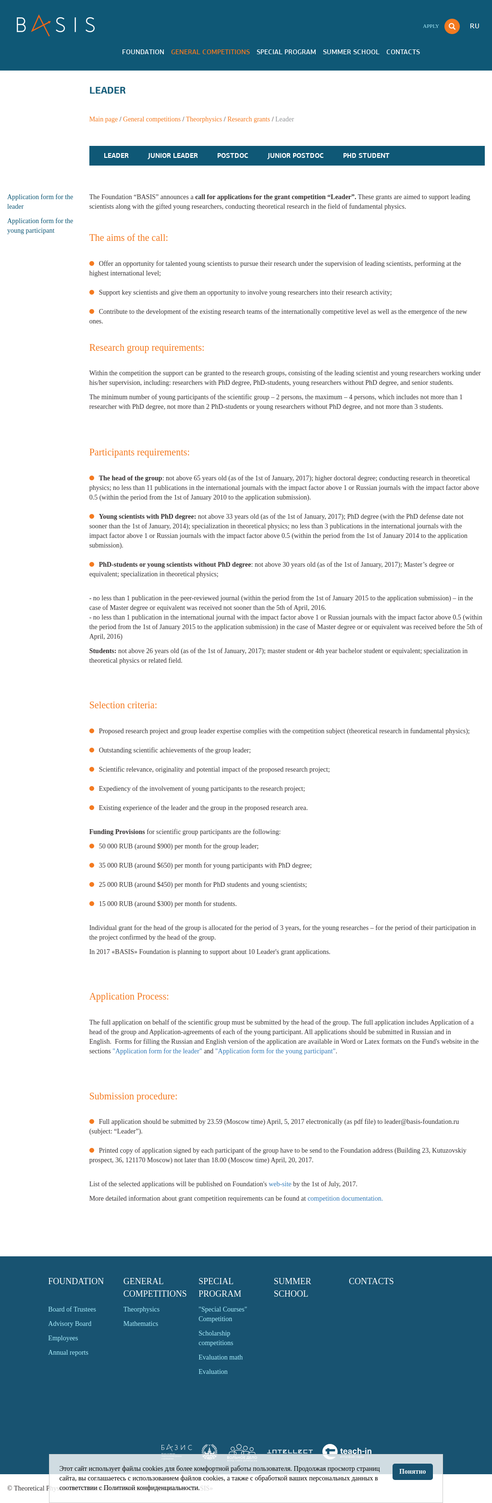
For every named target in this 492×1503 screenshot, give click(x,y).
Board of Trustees (72, 1309)
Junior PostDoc (296, 155)
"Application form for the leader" (157, 1051)
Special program (286, 52)
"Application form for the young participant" (275, 1051)
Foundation (143, 52)
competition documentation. (345, 1198)
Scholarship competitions (215, 1338)
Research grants (248, 119)
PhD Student (366, 155)
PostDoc (232, 155)
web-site (280, 1184)
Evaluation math (220, 1357)
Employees (63, 1338)
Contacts (403, 52)
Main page (103, 119)
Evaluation (213, 1371)
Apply (431, 26)
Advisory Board (69, 1323)
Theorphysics (204, 119)
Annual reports (68, 1352)
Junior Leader (173, 155)
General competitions (210, 52)
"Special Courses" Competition (222, 1314)
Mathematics (140, 1323)
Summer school (351, 52)
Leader (116, 155)
